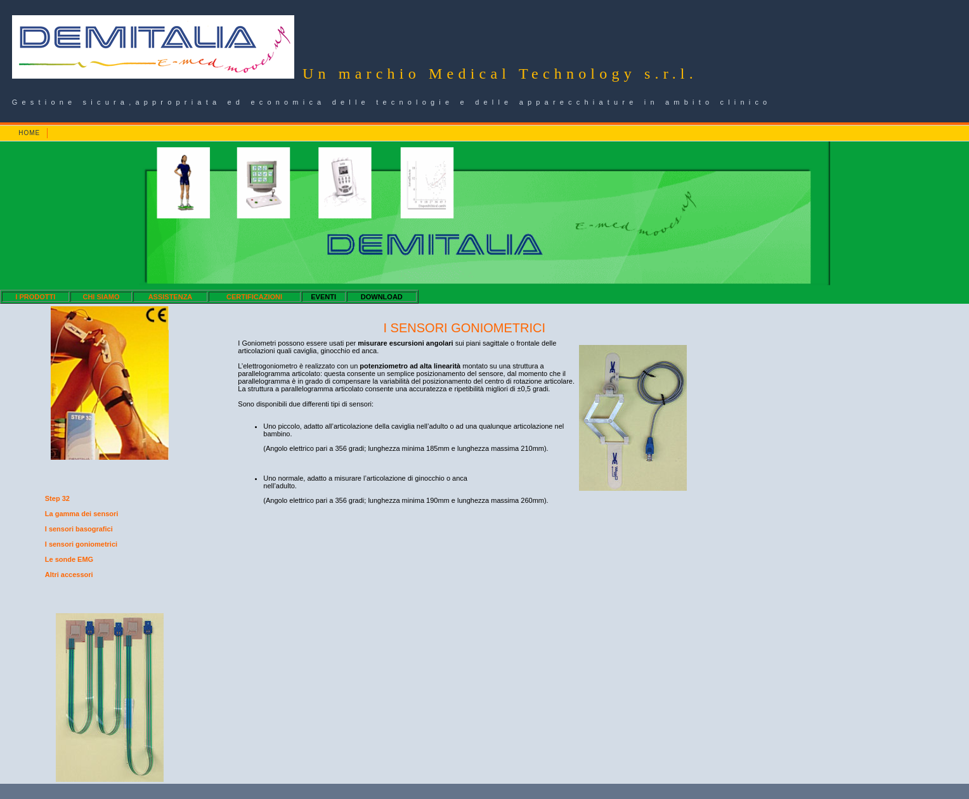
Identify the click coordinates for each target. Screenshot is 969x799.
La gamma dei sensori (82, 513)
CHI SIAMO (100, 297)
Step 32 (57, 498)
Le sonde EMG (69, 559)
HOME (29, 132)
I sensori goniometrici (81, 544)
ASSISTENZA (170, 297)
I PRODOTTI (35, 297)
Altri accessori (69, 574)
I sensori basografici (79, 529)
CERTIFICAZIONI (254, 297)
